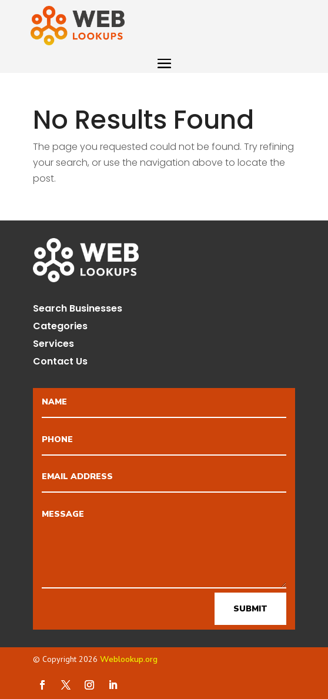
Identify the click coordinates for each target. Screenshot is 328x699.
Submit (250, 608)
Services (53, 345)
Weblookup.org (129, 659)
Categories (60, 327)
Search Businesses (77, 310)
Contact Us (60, 362)
